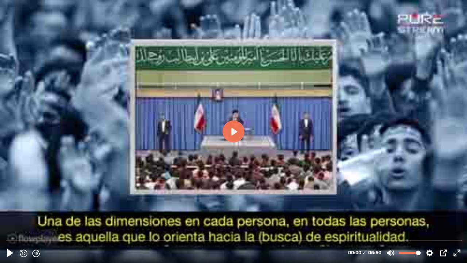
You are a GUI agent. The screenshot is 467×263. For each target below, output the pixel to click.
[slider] (234, 240)
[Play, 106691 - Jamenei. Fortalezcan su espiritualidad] (10, 253)
